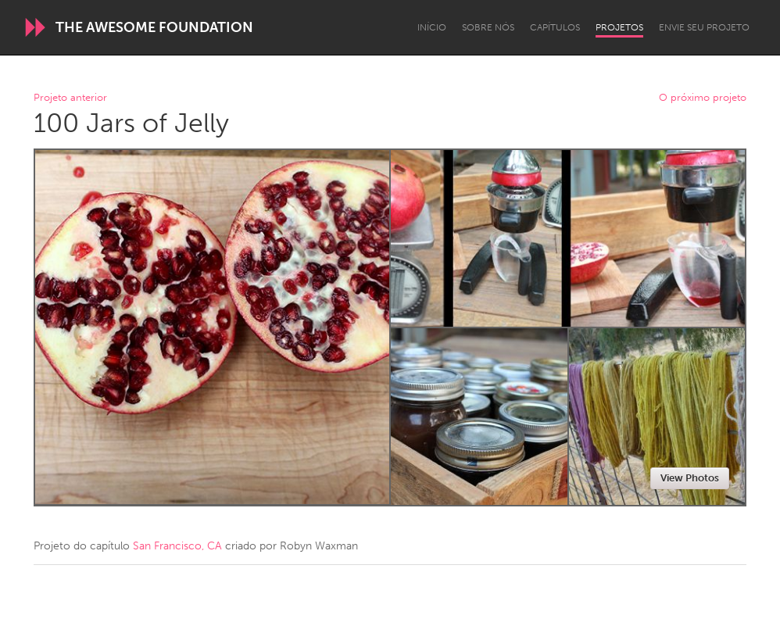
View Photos (689, 478)
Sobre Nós (488, 27)
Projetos (619, 27)
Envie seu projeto (704, 27)
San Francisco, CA (177, 546)
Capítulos (555, 27)
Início (431, 27)
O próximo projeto (702, 98)
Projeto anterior (70, 98)
